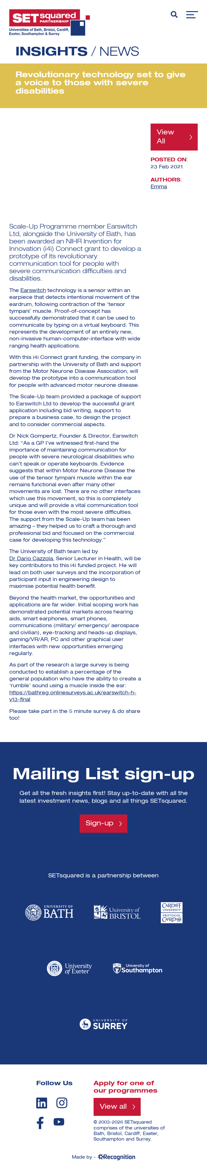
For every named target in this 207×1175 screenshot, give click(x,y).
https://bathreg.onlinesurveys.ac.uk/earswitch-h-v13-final (72, 696)
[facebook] (40, 1123)
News (119, 52)
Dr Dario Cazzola (31, 559)
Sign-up (99, 823)
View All (165, 137)
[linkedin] (41, 1103)
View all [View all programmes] (113, 1106)
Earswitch (33, 290)
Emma (159, 187)
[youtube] (58, 1122)
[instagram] (61, 1103)
